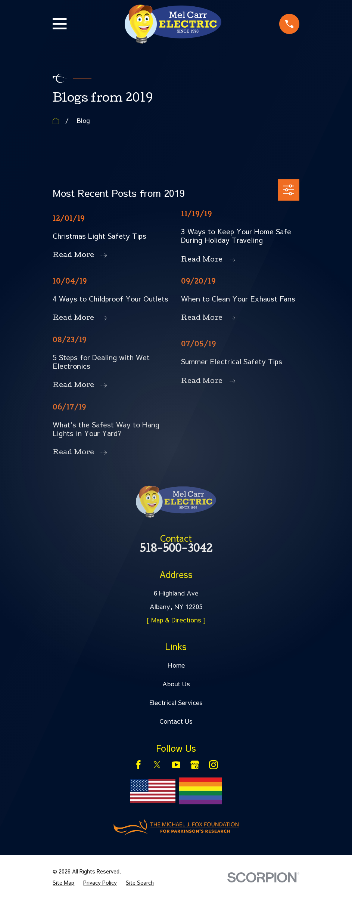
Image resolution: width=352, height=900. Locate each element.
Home (176, 665)
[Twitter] (157, 764)
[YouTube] (176, 764)
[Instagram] (213, 764)
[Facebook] (138, 764)
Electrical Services (176, 702)
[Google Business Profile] (194, 764)
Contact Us (176, 721)
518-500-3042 (176, 550)
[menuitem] (63, 882)
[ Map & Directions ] (176, 619)
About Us (176, 683)
